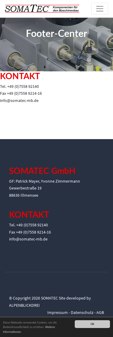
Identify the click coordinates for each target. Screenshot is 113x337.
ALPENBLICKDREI (24, 305)
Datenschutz (82, 312)
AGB (100, 312)
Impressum (57, 312)
